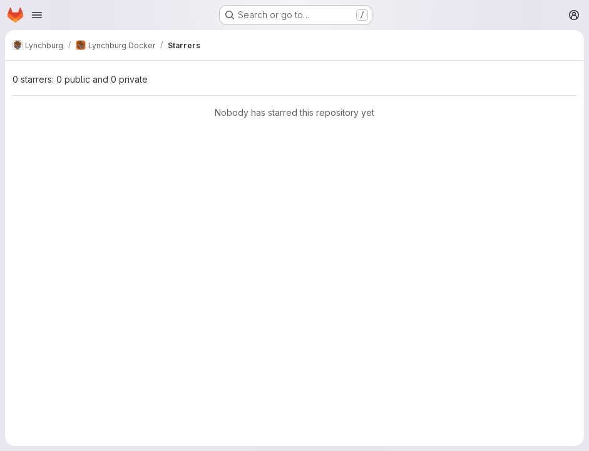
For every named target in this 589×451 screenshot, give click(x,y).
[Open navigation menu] (37, 15)
